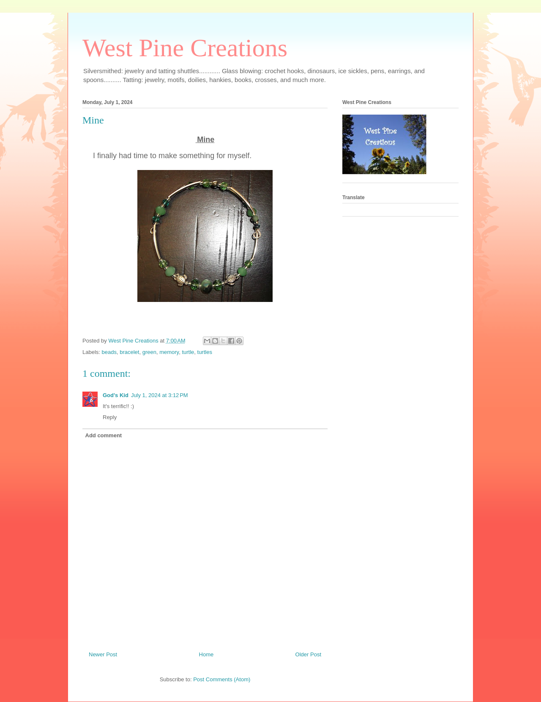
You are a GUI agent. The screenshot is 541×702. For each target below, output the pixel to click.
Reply (110, 417)
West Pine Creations (184, 48)
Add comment (103, 435)
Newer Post (103, 654)
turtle (188, 352)
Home (206, 654)
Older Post (308, 654)
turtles (204, 352)
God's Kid (115, 395)
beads (109, 352)
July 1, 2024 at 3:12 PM (159, 395)
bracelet (129, 352)
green (149, 352)
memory (169, 352)
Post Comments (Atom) (221, 679)
